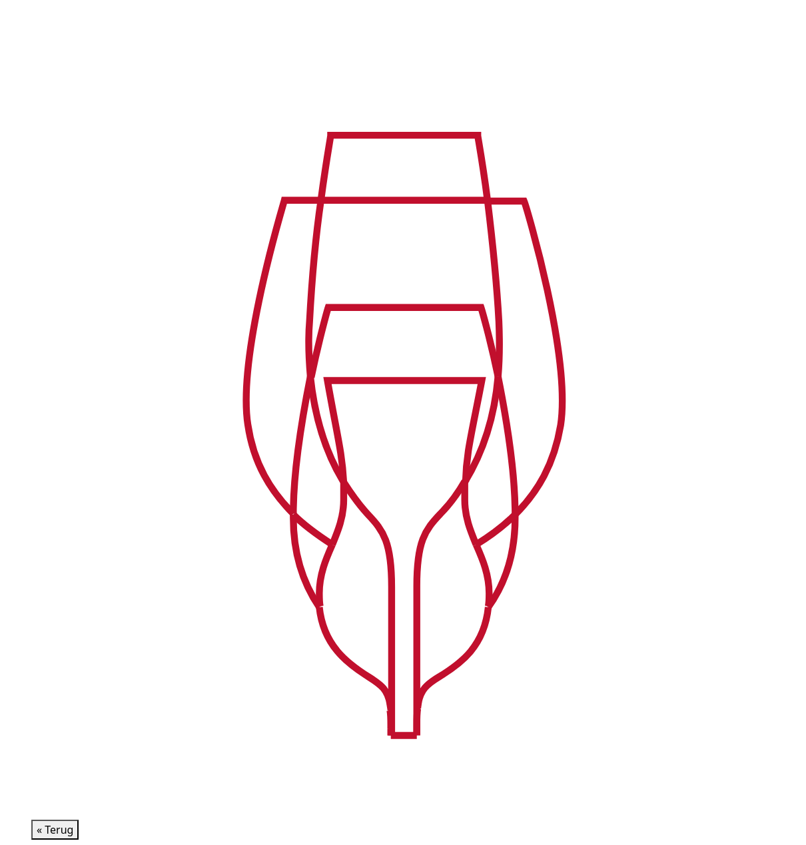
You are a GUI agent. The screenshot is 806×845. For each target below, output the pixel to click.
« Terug (55, 829)
